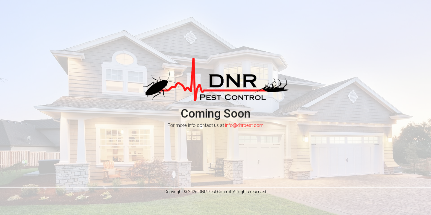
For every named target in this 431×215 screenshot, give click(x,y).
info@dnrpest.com (244, 125)
